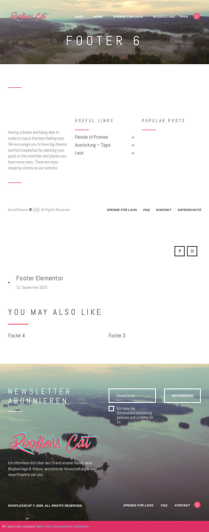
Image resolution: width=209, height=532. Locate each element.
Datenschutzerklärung (134, 412)
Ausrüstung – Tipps (92, 145)
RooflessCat (20, 505)
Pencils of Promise (91, 137)
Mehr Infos (44, 526)
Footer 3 (117, 336)
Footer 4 (16, 336)
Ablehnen (82, 526)
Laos (79, 153)
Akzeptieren (63, 526)
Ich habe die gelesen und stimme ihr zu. (135, 415)
